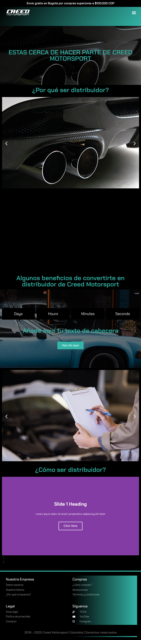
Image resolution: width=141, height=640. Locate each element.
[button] (134, 12)
